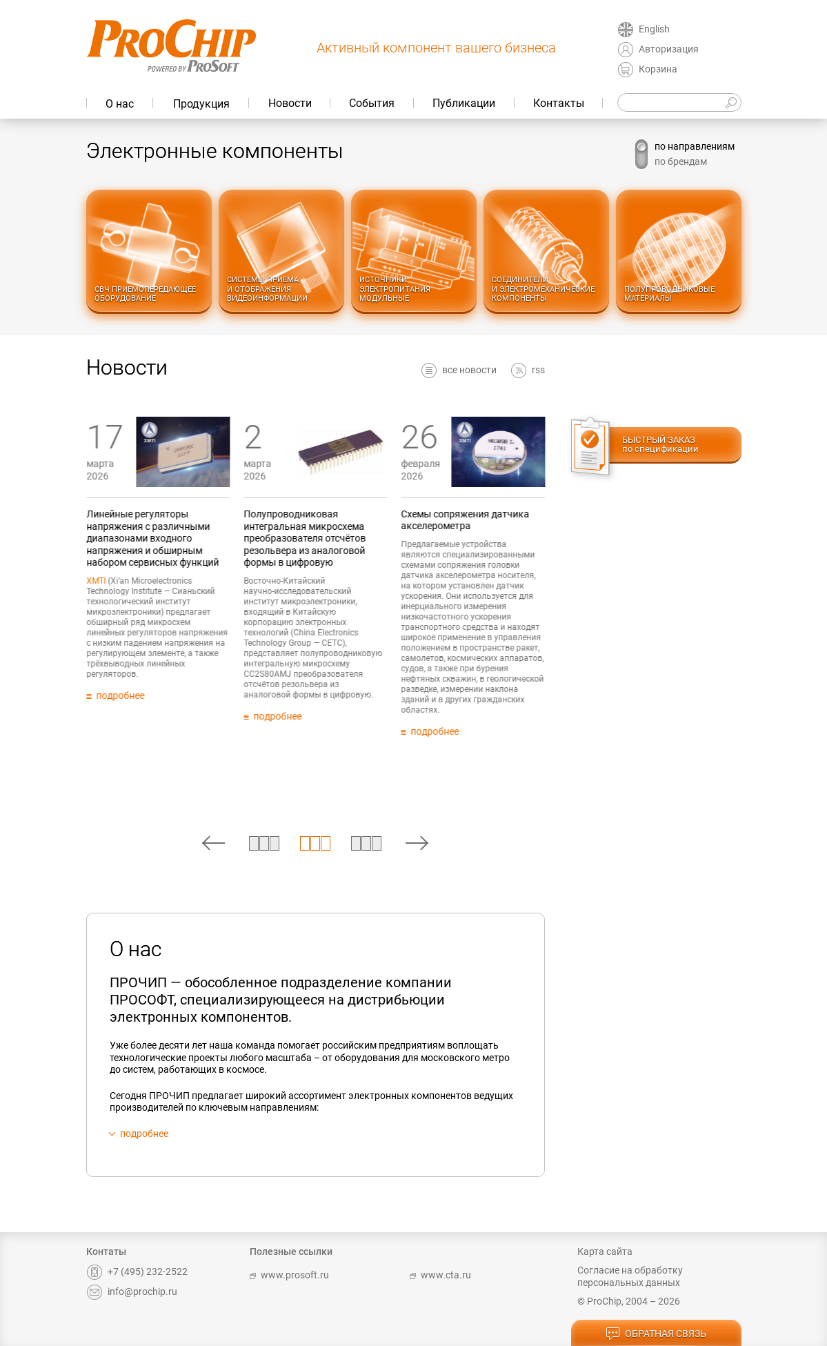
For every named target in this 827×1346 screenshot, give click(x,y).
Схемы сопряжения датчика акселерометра (532, 520)
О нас (120, 103)
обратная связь (656, 1334)
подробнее (144, 1133)
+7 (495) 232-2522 (137, 1271)
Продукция (201, 103)
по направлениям (695, 146)
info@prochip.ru (131, 1291)
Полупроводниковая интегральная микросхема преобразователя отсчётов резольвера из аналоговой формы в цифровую (371, 538)
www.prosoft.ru (289, 1274)
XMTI (162, 581)
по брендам (681, 161)
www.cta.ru (440, 1274)
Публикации (463, 103)
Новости (290, 103)
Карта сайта (604, 1251)
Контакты (558, 103)
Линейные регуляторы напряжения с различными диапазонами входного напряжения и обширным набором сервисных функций (219, 538)
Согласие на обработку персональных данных (630, 1276)
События (372, 103)
